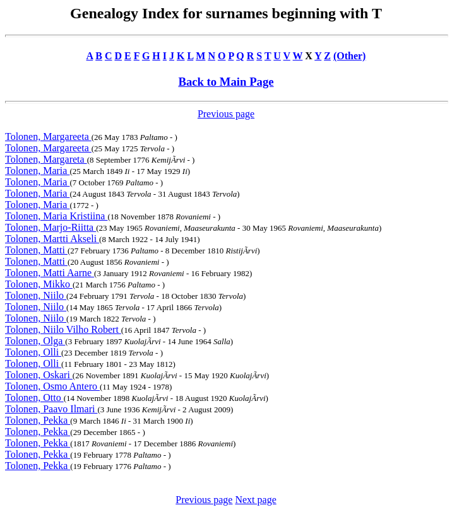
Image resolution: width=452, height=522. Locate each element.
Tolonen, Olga (35, 340)
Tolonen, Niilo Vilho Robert (63, 329)
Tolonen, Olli (33, 352)
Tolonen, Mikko (39, 284)
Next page (255, 499)
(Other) (349, 55)
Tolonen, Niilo (35, 295)
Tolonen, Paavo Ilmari (51, 408)
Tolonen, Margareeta (48, 136)
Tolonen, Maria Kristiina (56, 216)
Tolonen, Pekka (37, 420)
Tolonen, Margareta (46, 159)
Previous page (226, 113)
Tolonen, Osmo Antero (52, 386)
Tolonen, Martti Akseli (52, 238)
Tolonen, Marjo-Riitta (50, 227)
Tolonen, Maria (37, 170)
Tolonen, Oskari (39, 374)
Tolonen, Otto (34, 397)
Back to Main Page (225, 81)
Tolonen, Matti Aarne (49, 272)
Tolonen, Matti (36, 250)
